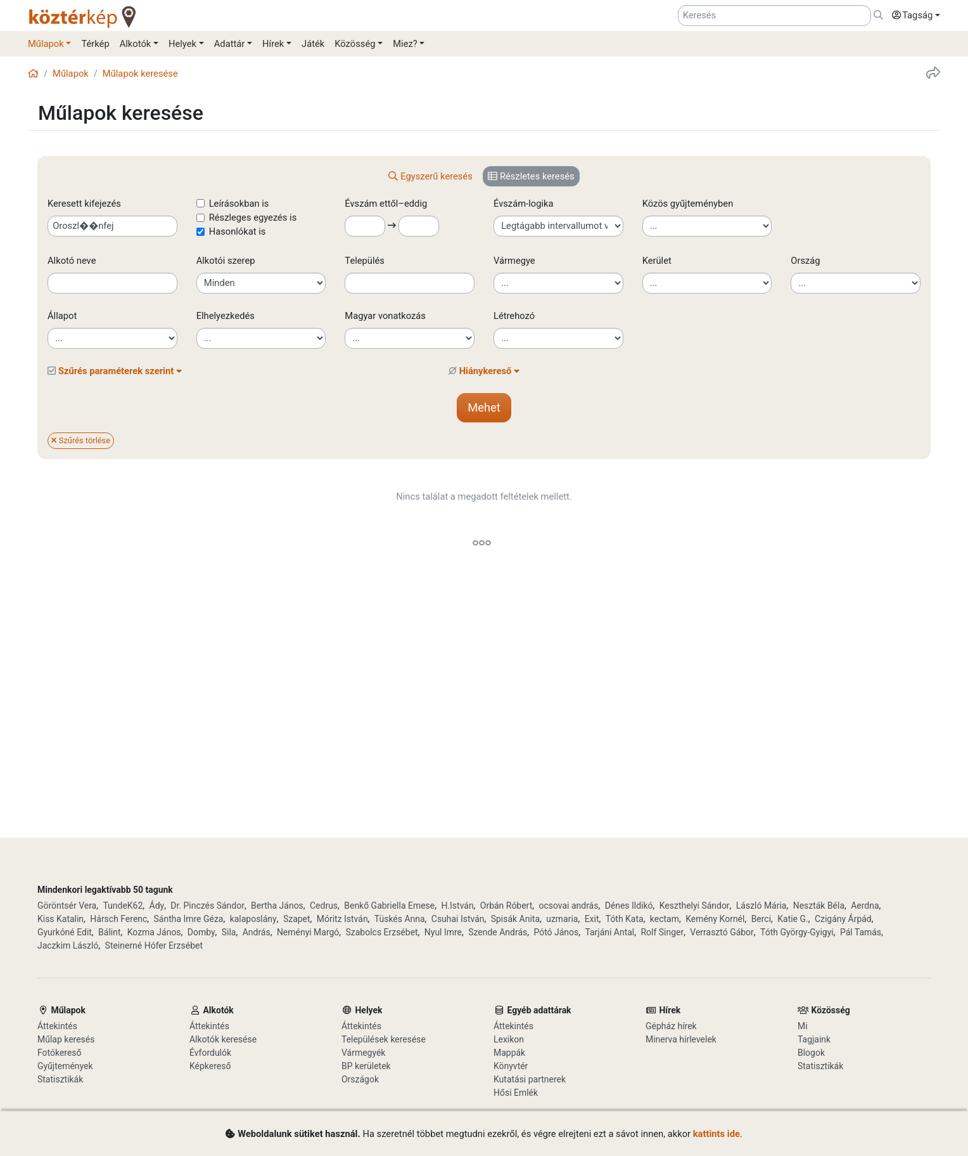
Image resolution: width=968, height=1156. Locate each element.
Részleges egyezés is (253, 217)
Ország (805, 260)
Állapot (62, 315)
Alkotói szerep (225, 260)
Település (365, 260)
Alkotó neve (72, 260)
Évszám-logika (523, 203)
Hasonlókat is (237, 231)
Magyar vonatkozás (385, 315)
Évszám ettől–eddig (393, 203)
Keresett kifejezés (84, 203)
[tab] (430, 176)
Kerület (657, 260)
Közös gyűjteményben (688, 203)
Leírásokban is (239, 203)
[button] (913, 16)
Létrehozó (514, 315)
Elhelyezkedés (225, 315)
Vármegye (514, 260)
